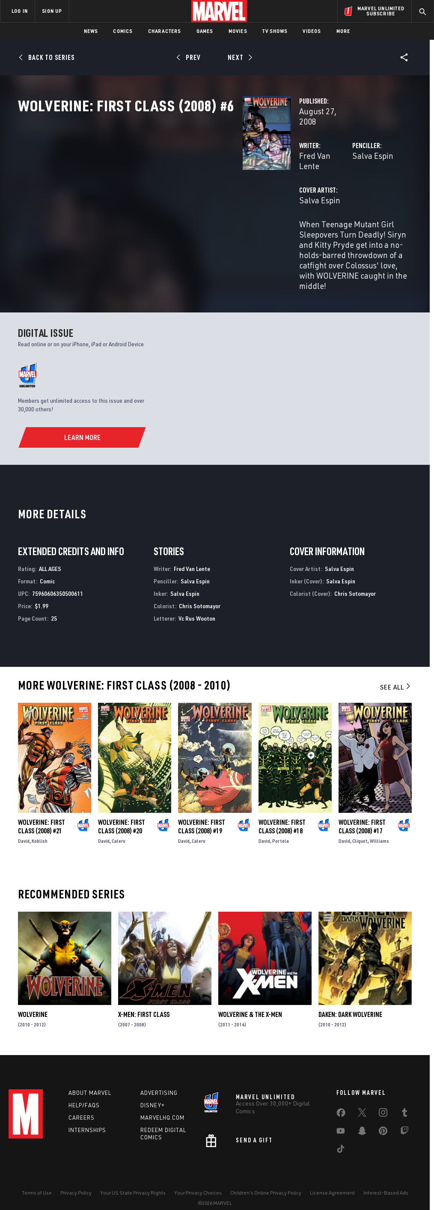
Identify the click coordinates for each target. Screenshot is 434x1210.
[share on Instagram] (383, 1101)
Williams (379, 824)
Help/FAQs (84, 1091)
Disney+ (152, 1091)
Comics (122, 31)
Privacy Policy (76, 1179)
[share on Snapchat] (362, 1119)
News (91, 31)
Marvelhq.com (162, 1104)
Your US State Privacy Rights (133, 1179)
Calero (118, 824)
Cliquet (360, 824)
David (24, 824)
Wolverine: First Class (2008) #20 (121, 809)
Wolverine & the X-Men (250, 997)
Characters (164, 31)
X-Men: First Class (143, 997)
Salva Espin (294, 183)
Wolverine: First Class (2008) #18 (282, 809)
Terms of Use (37, 1179)
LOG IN (20, 11)
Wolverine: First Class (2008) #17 (362, 809)
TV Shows (275, 31)
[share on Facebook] (340, 1101)
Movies (238, 31)
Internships (87, 1116)
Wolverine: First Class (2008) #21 (41, 809)
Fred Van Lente (168, 183)
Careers (81, 1104)
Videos (312, 31)
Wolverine (33, 997)
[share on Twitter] (362, 1101)
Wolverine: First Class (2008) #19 (201, 809)
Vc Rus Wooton (196, 600)
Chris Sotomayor (199, 588)
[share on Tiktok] (340, 1137)
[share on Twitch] (404, 1119)
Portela (280, 824)
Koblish (40, 824)
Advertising (159, 1079)
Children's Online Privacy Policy (265, 1179)
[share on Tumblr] (404, 1101)
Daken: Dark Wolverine (350, 997)
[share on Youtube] (340, 1119)
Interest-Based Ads (385, 1179)
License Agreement (332, 1179)
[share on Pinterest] (383, 1119)
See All (396, 670)
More (343, 31)
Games (204, 31)
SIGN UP (52, 11)
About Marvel (89, 1079)
